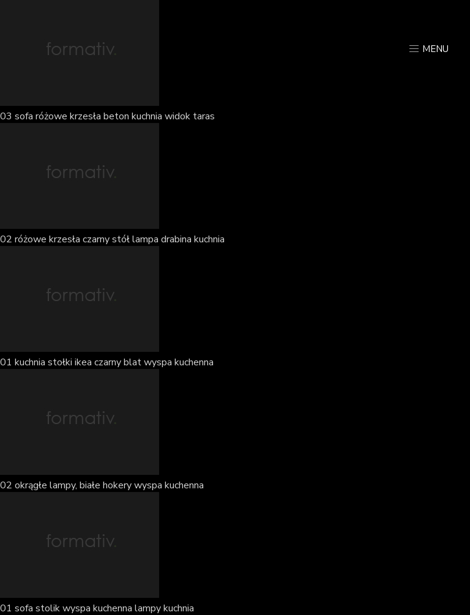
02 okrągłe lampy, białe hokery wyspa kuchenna (102, 485)
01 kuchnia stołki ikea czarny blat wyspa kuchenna (107, 362)
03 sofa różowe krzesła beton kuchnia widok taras (107, 116)
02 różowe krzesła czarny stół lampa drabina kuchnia (112, 239)
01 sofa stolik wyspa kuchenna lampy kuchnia (97, 608)
